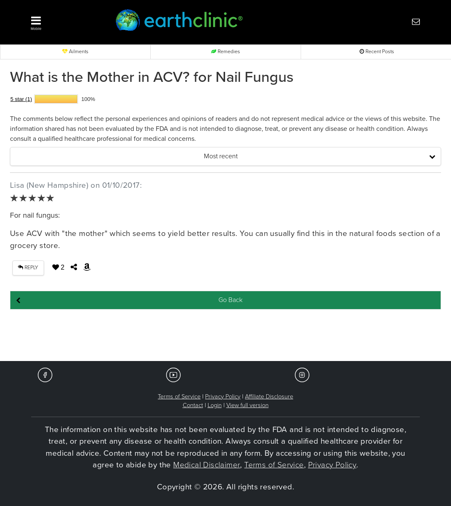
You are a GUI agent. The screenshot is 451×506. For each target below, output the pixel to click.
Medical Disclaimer (206, 464)
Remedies (225, 52)
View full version (247, 405)
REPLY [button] (28, 268)
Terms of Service (179, 396)
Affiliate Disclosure (269, 396)
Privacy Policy (222, 396)
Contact (193, 405)
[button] (63, 21)
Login (215, 405)
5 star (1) (21, 99)
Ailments (75, 52)
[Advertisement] (225, 335)
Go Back (230, 300)
